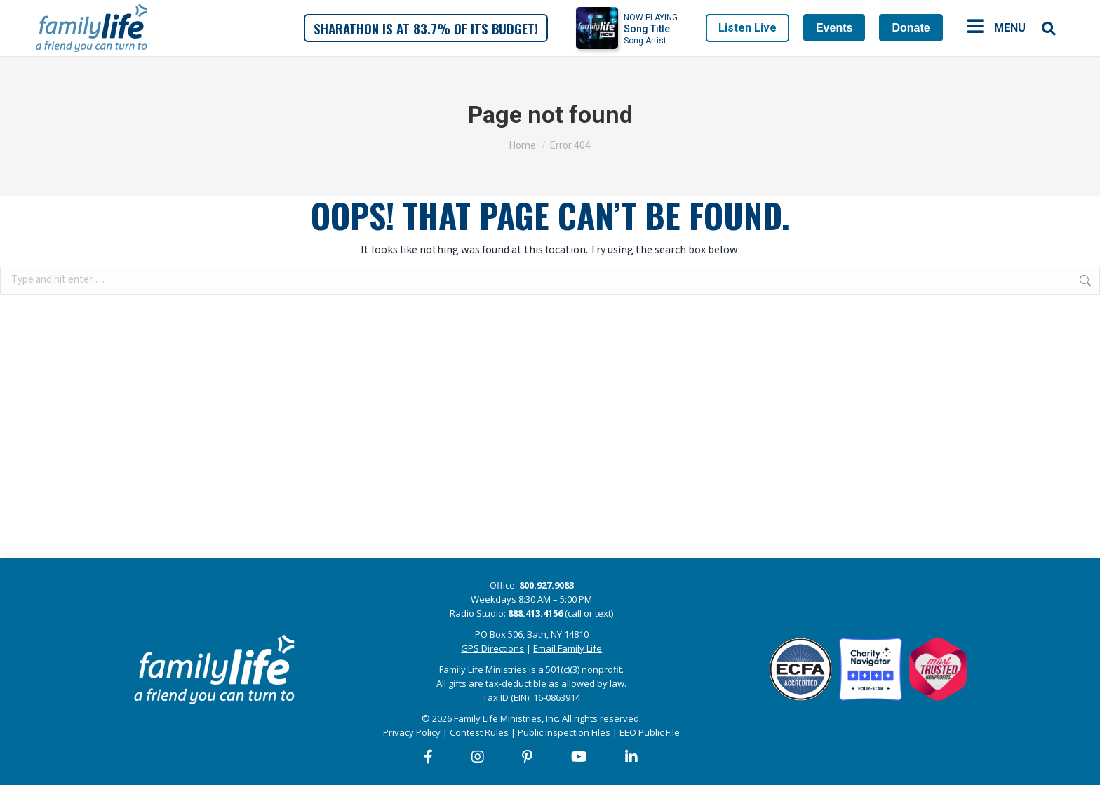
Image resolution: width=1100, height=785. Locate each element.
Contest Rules (479, 732)
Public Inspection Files (564, 732)
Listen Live (747, 27)
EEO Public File (649, 732)
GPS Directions (492, 648)
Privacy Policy (412, 732)
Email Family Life (567, 648)
